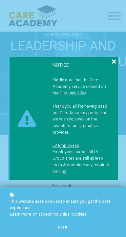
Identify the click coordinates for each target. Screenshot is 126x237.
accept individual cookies (62, 214)
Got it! (63, 227)
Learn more (20, 214)
